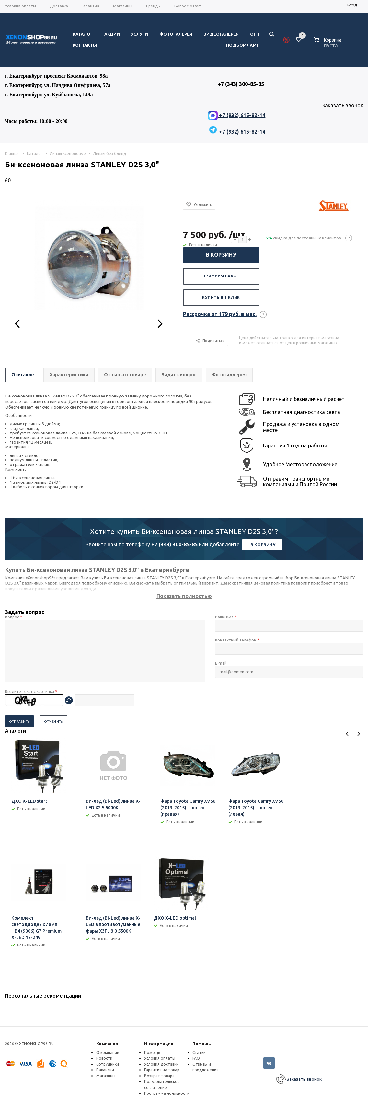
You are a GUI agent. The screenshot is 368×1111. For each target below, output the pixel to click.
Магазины (105, 1076)
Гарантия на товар (161, 1070)
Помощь (201, 1043)
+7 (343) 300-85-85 (174, 544)
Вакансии (105, 1070)
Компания (107, 1043)
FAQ (196, 1058)
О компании (107, 1052)
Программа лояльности (167, 1093)
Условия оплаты (159, 1058)
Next (358, 734)
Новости (104, 1058)
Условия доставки (161, 1064)
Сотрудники (107, 1064)
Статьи (199, 1052)
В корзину (221, 255)
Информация (158, 1043)
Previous (347, 734)
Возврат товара (159, 1076)
